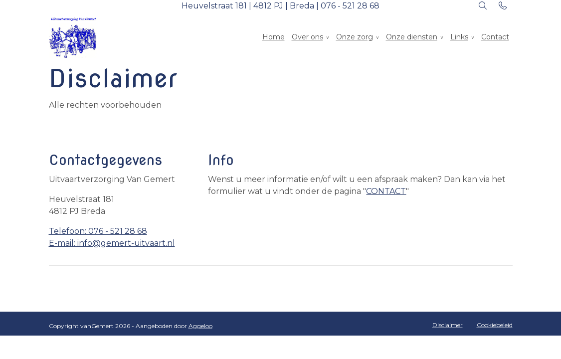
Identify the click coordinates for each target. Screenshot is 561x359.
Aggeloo (200, 326)
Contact (495, 36)
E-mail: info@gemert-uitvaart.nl (112, 243)
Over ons (307, 36)
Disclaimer (447, 325)
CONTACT (386, 191)
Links (459, 36)
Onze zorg (354, 36)
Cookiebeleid (495, 325)
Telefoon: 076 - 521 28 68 (98, 231)
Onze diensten (411, 36)
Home (273, 36)
